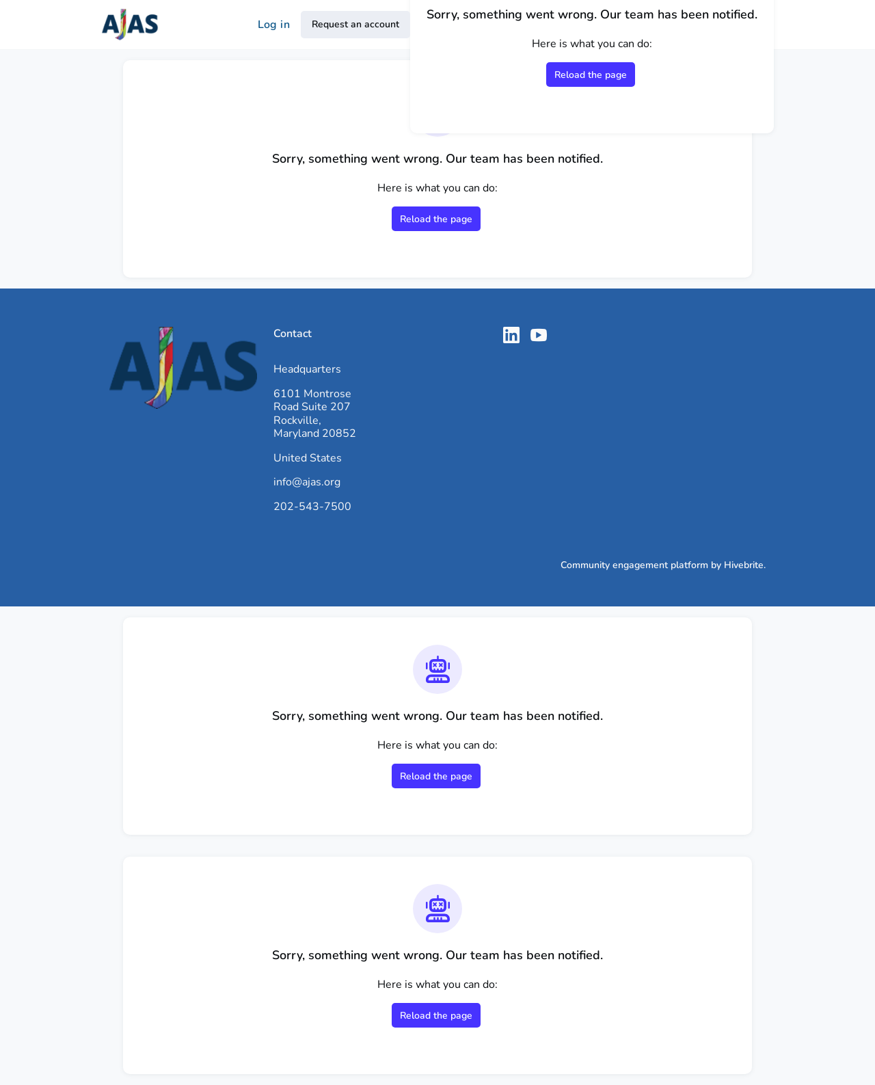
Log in (274, 24)
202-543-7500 (312, 506)
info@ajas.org (306, 482)
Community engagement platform (634, 565)
